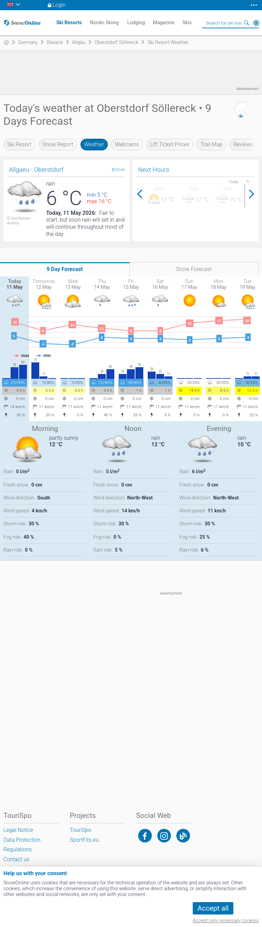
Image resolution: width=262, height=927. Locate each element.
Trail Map (211, 144)
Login (59, 5)
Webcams (127, 144)
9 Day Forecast (64, 269)
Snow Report (57, 144)
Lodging (136, 23)
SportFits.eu (84, 840)
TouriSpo (80, 830)
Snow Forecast (194, 269)
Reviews (243, 144)
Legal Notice (18, 830)
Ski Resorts (69, 23)
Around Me (256, 22)
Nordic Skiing (104, 23)
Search (246, 22)
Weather (94, 144)
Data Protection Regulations (22, 845)
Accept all (213, 908)
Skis (187, 23)
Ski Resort (19, 144)
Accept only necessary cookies (226, 921)
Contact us (16, 859)
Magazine (163, 23)
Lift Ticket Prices (170, 144)
